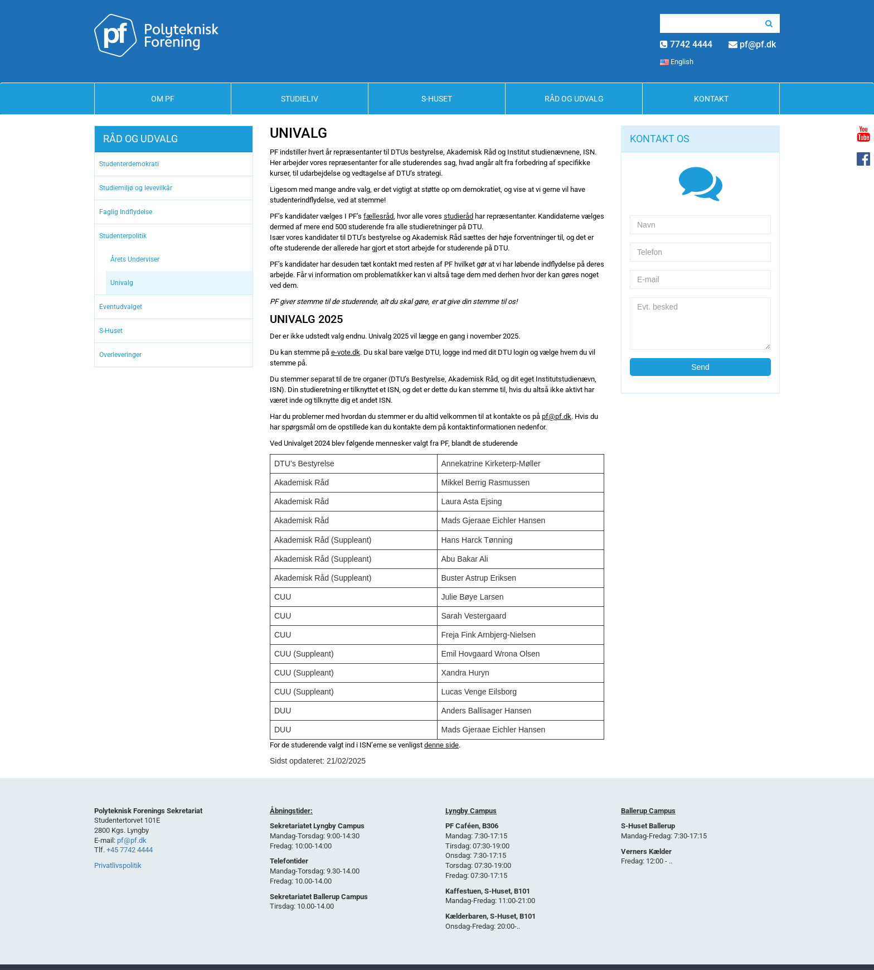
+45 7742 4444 (129, 850)
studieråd (458, 216)
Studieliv (299, 98)
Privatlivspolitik (118, 865)
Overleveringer (120, 355)
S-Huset (436, 98)
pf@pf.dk (758, 44)
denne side (441, 745)
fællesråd (378, 216)
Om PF (162, 98)
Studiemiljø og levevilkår (135, 188)
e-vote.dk (345, 352)
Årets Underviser (134, 259)
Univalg (121, 283)
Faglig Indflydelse (125, 212)
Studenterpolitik (123, 236)
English (676, 61)
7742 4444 (691, 44)
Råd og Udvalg (574, 98)
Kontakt (711, 98)
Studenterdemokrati (129, 164)
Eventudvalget (120, 307)
